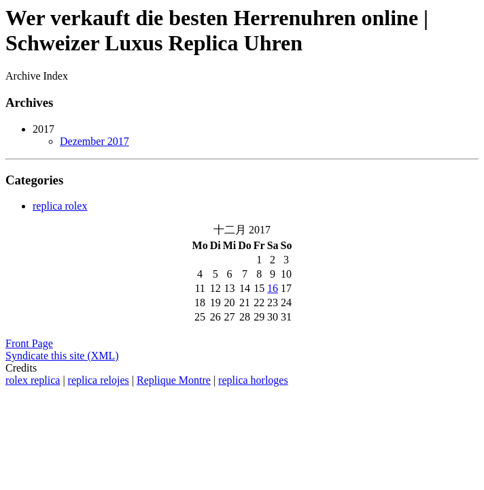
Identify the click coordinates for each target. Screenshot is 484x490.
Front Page (29, 343)
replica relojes (98, 380)
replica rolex (60, 206)
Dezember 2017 (94, 141)
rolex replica (32, 380)
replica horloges (253, 380)
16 (272, 288)
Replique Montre (174, 380)
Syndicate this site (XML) (62, 355)
